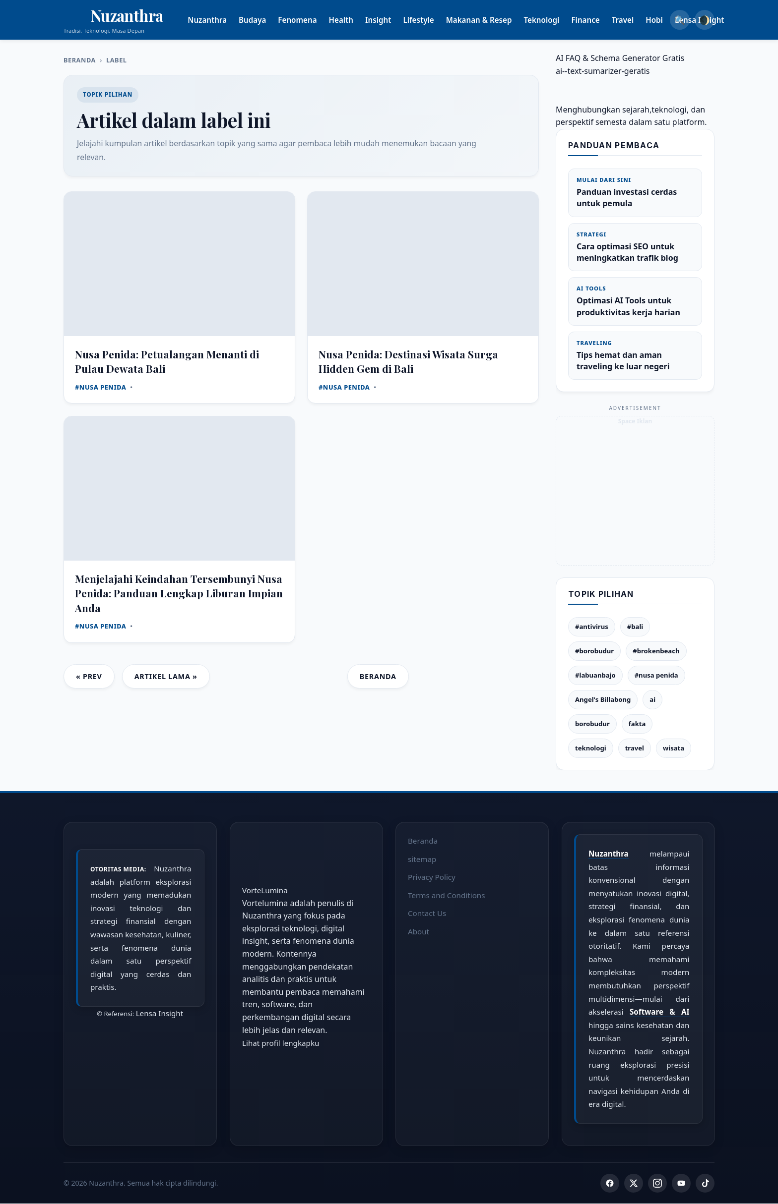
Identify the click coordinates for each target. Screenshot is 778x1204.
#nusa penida (656, 675)
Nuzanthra (219, 20)
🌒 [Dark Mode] (704, 20)
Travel (635, 20)
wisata (673, 748)
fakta (637, 723)
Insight (390, 20)
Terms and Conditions (446, 895)
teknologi (590, 748)
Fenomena (309, 20)
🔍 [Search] (679, 20)
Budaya (264, 20)
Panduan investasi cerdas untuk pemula (635, 192)
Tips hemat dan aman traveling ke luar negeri (635, 355)
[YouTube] (681, 1183)
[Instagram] (657, 1183)
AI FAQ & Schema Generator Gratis (620, 58)
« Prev (89, 676)
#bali (635, 626)
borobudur (592, 723)
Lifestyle (430, 20)
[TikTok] (705, 1183)
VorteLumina (265, 890)
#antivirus (591, 626)
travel (634, 748)
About (418, 931)
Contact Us (427, 913)
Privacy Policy (431, 877)
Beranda (80, 60)
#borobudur (594, 650)
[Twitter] (633, 1183)
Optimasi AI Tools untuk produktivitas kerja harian (635, 301)
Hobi (666, 20)
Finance (598, 20)
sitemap (422, 858)
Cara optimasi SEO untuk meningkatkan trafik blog (635, 246)
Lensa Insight (160, 1013)
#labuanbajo (595, 675)
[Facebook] (609, 1183)
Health (353, 20)
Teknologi (554, 20)
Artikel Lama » (165, 676)
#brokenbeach (656, 650)
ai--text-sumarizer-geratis (603, 70)
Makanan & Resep (491, 20)
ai (652, 699)
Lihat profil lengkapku (280, 1043)
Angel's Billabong (603, 699)
